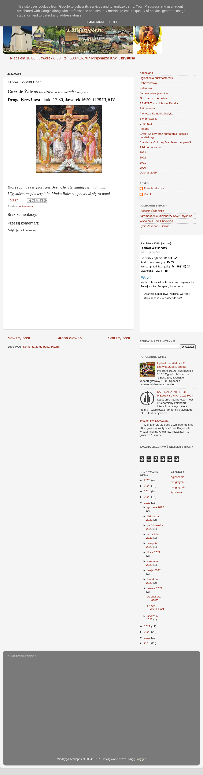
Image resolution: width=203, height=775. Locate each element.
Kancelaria (146, 72)
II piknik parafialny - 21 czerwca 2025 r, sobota (171, 365)
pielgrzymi (177, 482)
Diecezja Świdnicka (152, 210)
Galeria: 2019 (148, 172)
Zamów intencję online (154, 93)
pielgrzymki (178, 487)
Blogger (140, 759)
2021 (143, 162)
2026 (147, 480)
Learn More (95, 22)
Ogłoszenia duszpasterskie (157, 78)
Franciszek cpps (154, 188)
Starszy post (119, 338)
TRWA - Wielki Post (155, 607)
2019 (147, 637)
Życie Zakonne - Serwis (154, 226)
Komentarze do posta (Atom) (41, 346)
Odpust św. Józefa (154, 598)
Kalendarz (146, 88)
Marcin (148, 194)
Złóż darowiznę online (153, 98)
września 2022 (152, 536)
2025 (147, 485)
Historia (144, 128)
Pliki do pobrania (150, 147)
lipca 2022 (153, 552)
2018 (147, 643)
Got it (114, 22)
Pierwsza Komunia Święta (156, 113)
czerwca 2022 (152, 563)
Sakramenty (147, 108)
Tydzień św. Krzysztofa (154, 420)
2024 (147, 491)
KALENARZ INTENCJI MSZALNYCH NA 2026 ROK (175, 393)
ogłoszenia (26, 206)
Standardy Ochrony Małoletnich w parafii (165, 142)
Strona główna (69, 338)
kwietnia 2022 (152, 581)
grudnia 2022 (155, 507)
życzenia (176, 492)
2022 (143, 157)
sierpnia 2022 (151, 545)
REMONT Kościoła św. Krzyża (159, 103)
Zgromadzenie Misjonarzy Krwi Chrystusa (166, 215)
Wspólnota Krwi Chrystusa (156, 221)
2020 (143, 167)
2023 (143, 152)
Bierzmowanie (149, 118)
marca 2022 (154, 588)
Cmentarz (146, 123)
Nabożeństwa (148, 83)
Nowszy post (18, 338)
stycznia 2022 (152, 617)
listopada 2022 (152, 518)
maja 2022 (154, 570)
